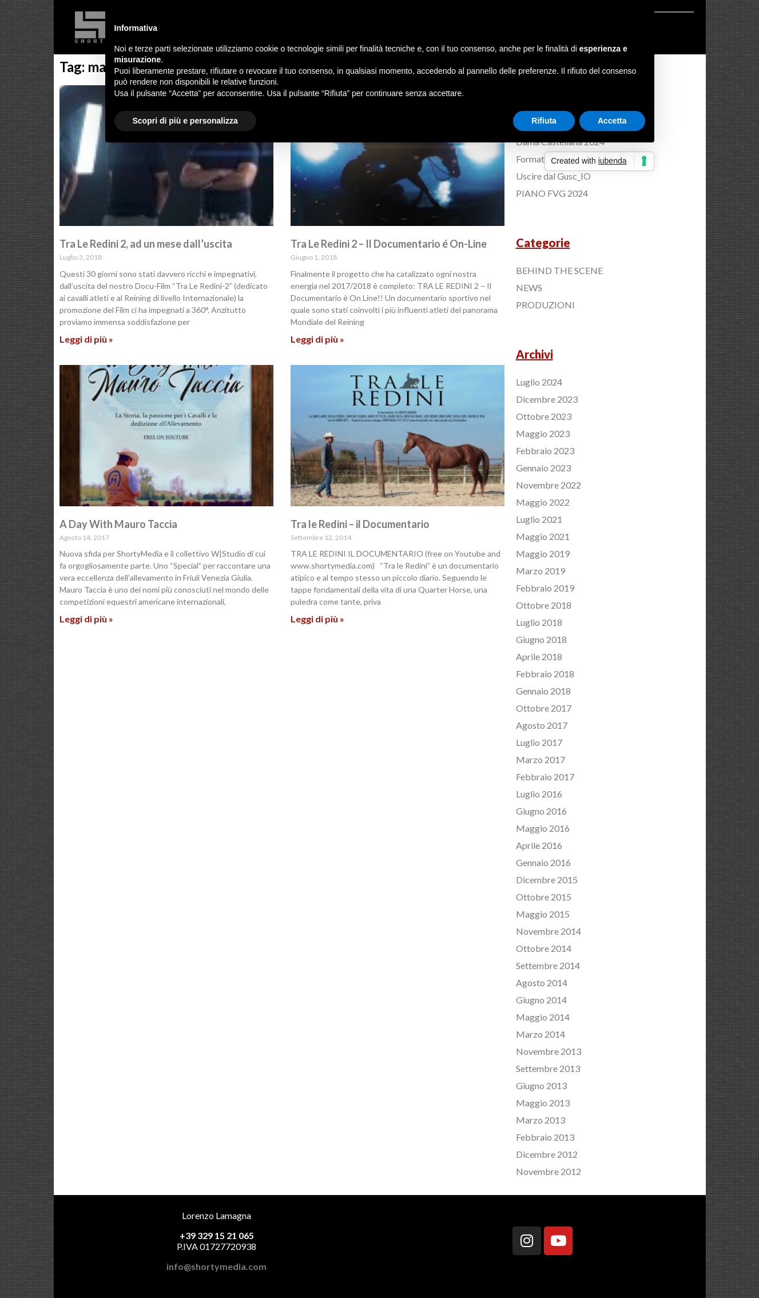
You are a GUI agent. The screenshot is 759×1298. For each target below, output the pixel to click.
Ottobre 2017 (543, 707)
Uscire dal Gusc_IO (553, 175)
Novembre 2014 (548, 931)
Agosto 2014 (541, 982)
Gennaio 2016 (543, 862)
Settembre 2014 (548, 965)
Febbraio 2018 (545, 673)
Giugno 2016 (541, 810)
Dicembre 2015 (547, 879)
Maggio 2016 (543, 828)
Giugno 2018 (541, 639)
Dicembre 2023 (547, 399)
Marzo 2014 (540, 1034)
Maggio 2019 (543, 553)
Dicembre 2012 (547, 1154)
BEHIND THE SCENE (559, 270)
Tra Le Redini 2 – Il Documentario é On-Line (389, 243)
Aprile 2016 (539, 845)
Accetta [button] (612, 120)
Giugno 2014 (541, 999)
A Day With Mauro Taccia (118, 524)
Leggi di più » (86, 339)
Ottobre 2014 (543, 948)
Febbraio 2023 (545, 450)
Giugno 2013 (541, 1085)
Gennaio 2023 (543, 467)
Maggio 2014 (543, 1016)
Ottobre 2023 (543, 416)
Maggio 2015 (543, 913)
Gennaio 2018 (543, 690)
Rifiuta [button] (544, 120)
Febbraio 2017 (545, 776)
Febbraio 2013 (545, 1137)
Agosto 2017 (541, 725)
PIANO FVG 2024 (552, 193)
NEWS (529, 287)
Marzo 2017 (540, 759)
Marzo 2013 (540, 1119)
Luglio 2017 (539, 742)
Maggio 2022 (543, 502)
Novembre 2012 (548, 1171)
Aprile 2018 (539, 656)
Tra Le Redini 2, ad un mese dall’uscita (145, 243)
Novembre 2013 (548, 1051)
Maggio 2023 (543, 433)
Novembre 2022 (548, 484)
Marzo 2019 (540, 570)
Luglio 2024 (539, 381)
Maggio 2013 (543, 1102)
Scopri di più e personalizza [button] (185, 120)
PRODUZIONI (545, 304)
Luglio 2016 (539, 793)
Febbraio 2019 (545, 587)
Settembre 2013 (548, 1068)
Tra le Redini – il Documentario (360, 524)
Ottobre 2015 (543, 896)
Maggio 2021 (543, 536)
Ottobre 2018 (543, 605)
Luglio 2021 (539, 519)
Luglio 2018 (539, 622)
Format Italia (541, 158)
